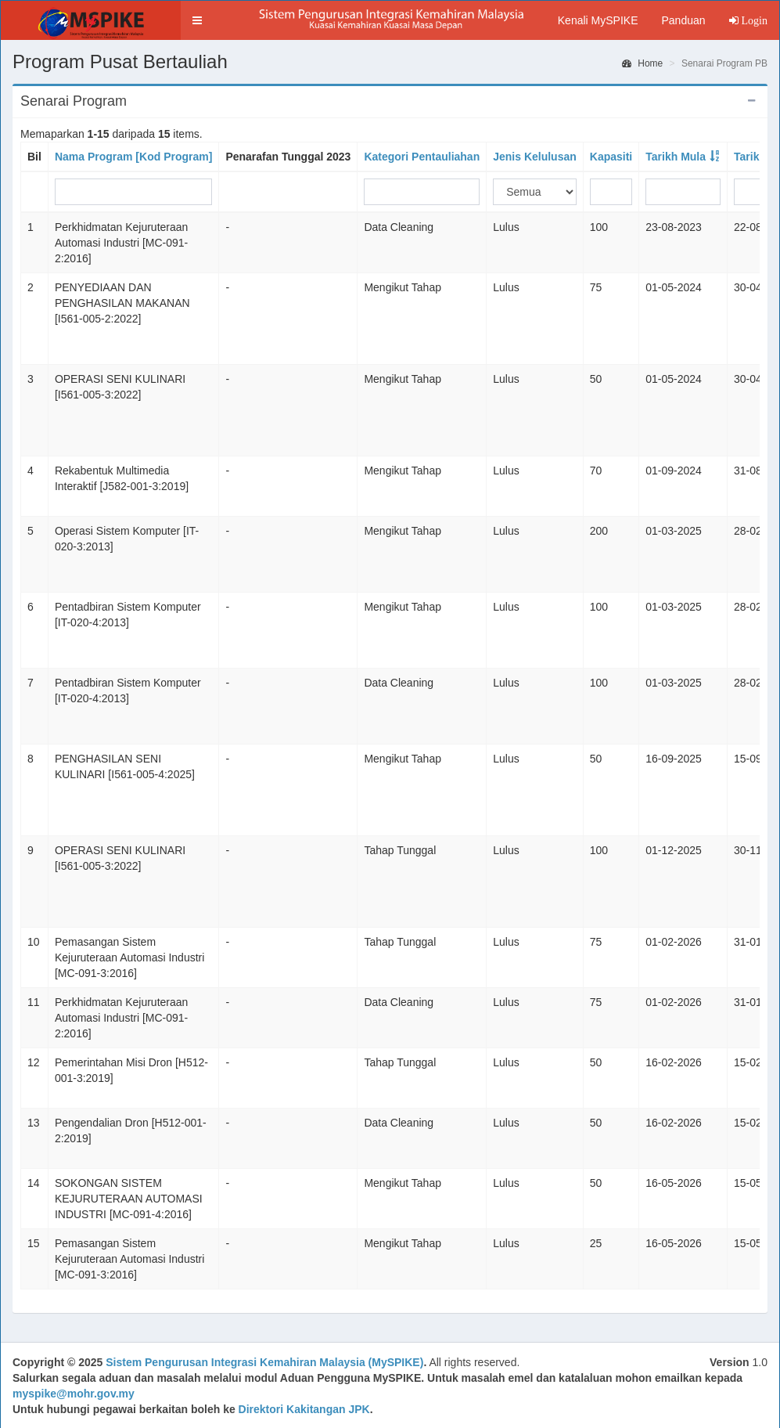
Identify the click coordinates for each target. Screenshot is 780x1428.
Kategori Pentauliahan (422, 156)
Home (642, 63)
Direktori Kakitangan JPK (304, 1409)
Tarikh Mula (675, 156)
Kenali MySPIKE (598, 20)
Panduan (683, 20)
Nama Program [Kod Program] (133, 156)
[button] (197, 20)
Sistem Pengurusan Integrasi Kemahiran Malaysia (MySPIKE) (264, 1362)
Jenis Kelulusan (535, 156)
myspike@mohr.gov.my (74, 1393)
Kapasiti (611, 156)
